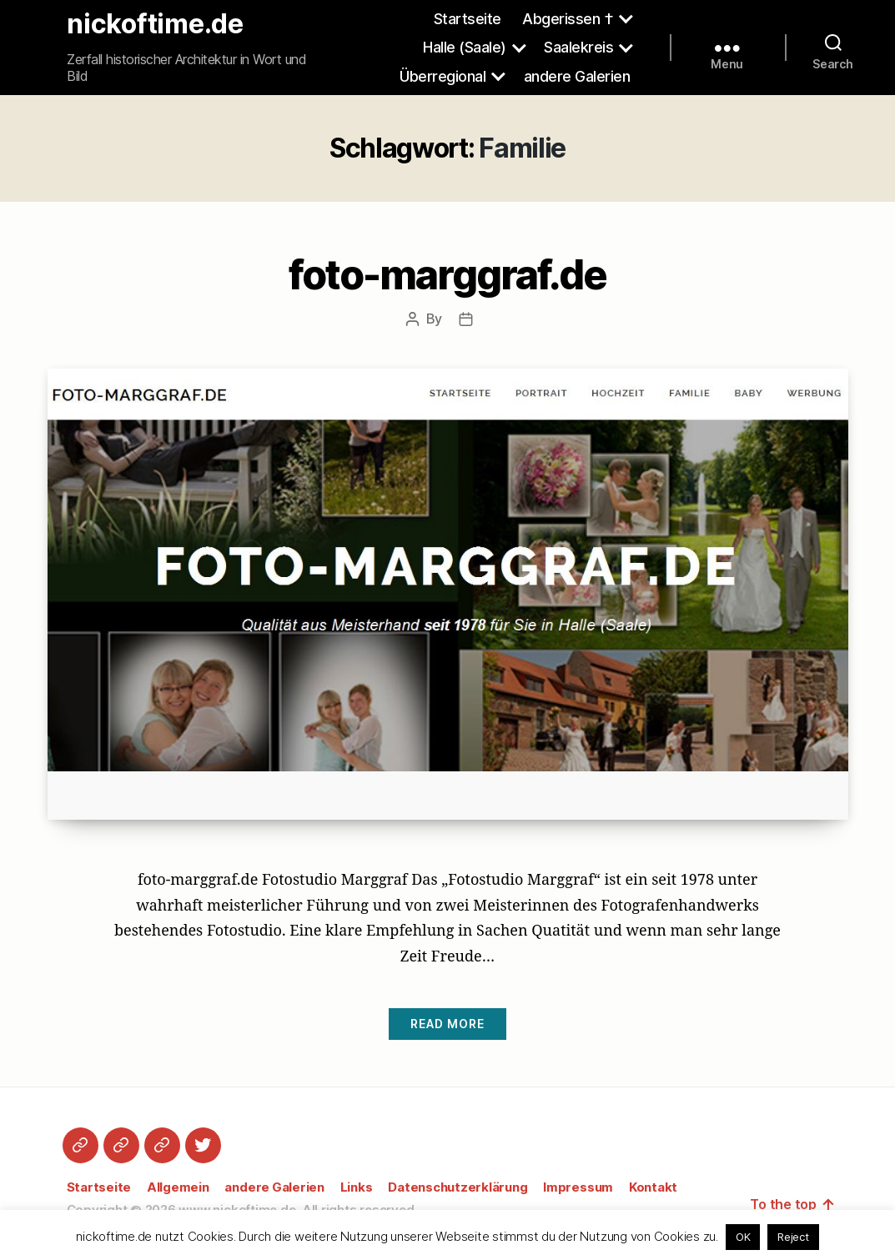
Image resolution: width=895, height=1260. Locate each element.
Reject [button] (793, 1236)
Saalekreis (578, 47)
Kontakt (653, 1187)
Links (356, 1187)
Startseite (467, 19)
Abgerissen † (567, 19)
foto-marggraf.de (447, 274)
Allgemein (178, 1187)
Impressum (578, 1187)
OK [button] (743, 1236)
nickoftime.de (155, 24)
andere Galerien (577, 76)
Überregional (442, 76)
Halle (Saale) (464, 47)
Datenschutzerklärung (457, 1187)
